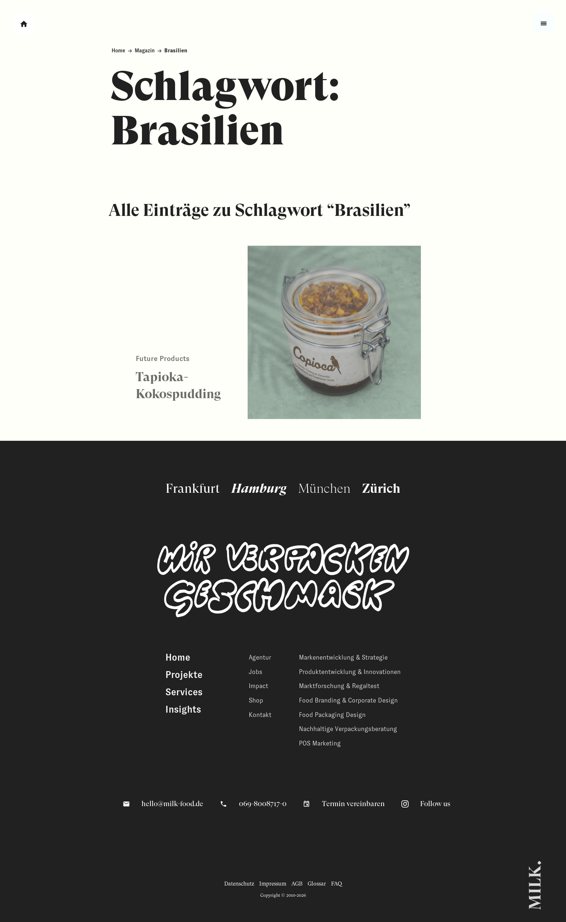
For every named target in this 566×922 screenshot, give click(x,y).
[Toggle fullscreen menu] (543, 23)
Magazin (145, 50)
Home (118, 50)
